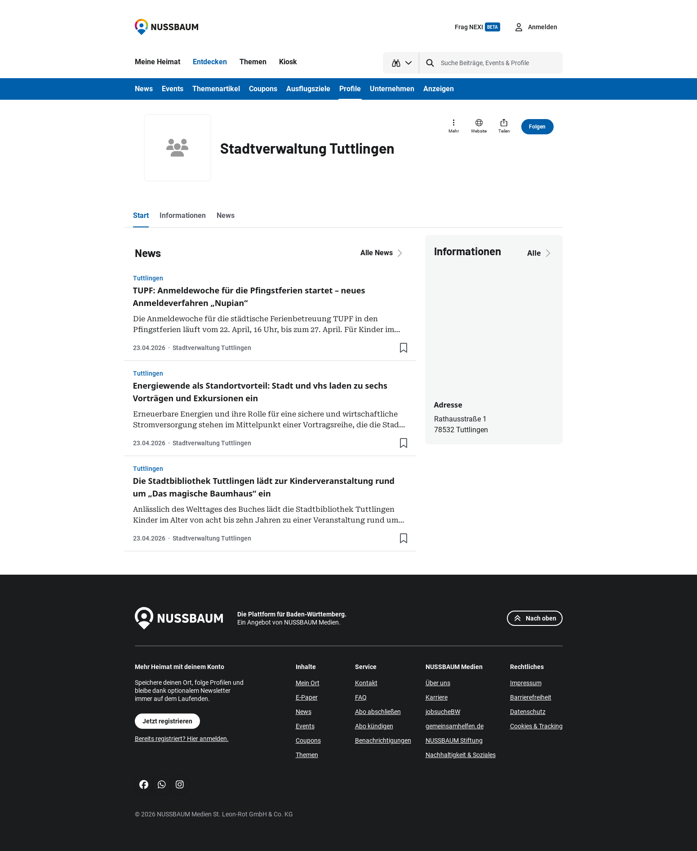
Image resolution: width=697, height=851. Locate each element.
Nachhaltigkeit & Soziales (461, 754)
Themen (307, 754)
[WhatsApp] (162, 784)
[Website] (479, 126)
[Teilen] (504, 126)
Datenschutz (528, 711)
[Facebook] (144, 784)
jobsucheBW (443, 711)
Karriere (437, 697)
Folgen (537, 127)
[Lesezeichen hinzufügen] (403, 347)
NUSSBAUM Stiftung (454, 740)
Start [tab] (141, 215)
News (303, 711)
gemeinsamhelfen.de (455, 726)
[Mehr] (453, 126)
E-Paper (307, 697)
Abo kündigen (374, 726)
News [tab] (226, 215)
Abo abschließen (378, 711)
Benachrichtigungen (383, 740)
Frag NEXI (477, 26)
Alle (540, 253)
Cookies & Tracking (536, 726)
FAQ (361, 697)
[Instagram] (180, 784)
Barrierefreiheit (530, 697)
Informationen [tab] (183, 215)
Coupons (308, 740)
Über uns (438, 683)
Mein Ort (308, 683)
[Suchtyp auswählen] (401, 63)
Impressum (526, 683)
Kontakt (366, 683)
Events (305, 726)
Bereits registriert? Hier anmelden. (182, 738)
